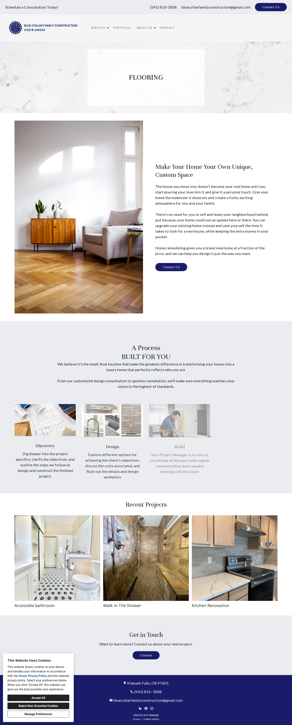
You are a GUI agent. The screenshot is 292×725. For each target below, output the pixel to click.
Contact (167, 27)
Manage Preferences (38, 714)
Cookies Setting (151, 719)
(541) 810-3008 (163, 7)
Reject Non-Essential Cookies (38, 706)
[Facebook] (146, 708)
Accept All (38, 698)
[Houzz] (140, 708)
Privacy (136, 719)
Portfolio (122, 27)
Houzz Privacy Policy (33, 676)
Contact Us (270, 7)
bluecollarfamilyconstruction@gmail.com (215, 7)
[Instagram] (151, 708)
